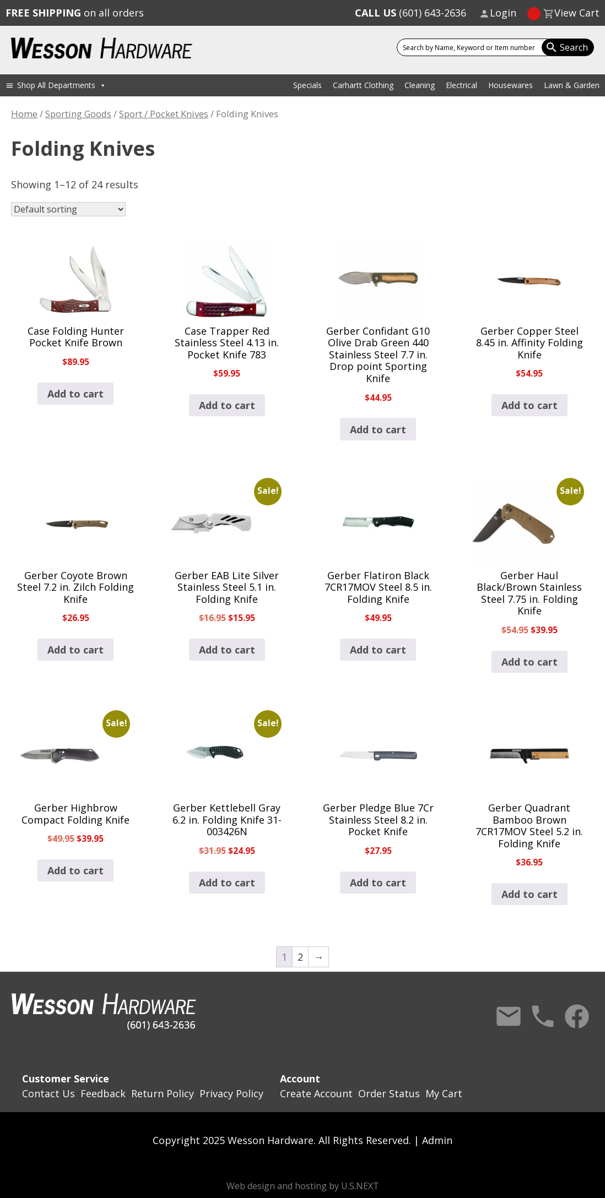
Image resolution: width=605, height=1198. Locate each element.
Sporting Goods (78, 113)
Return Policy (162, 1093)
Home (24, 113)
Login (503, 12)
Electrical (461, 85)
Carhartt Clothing (363, 85)
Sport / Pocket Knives (163, 113)
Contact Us (508, 1016)
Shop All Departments (61, 85)
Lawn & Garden (571, 85)
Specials (307, 85)
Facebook (577, 1016)
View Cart (576, 12)
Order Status (389, 1093)
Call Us (542, 1016)
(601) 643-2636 (410, 12)
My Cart (443, 1093)
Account (300, 1078)
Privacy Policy (231, 1093)
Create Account (316, 1093)
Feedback (103, 1093)
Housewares (510, 85)
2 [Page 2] (300, 956)
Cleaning (419, 85)
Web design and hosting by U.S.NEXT (302, 1186)
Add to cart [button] (75, 393)
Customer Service (65, 1078)
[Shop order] (68, 209)
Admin (437, 1140)
